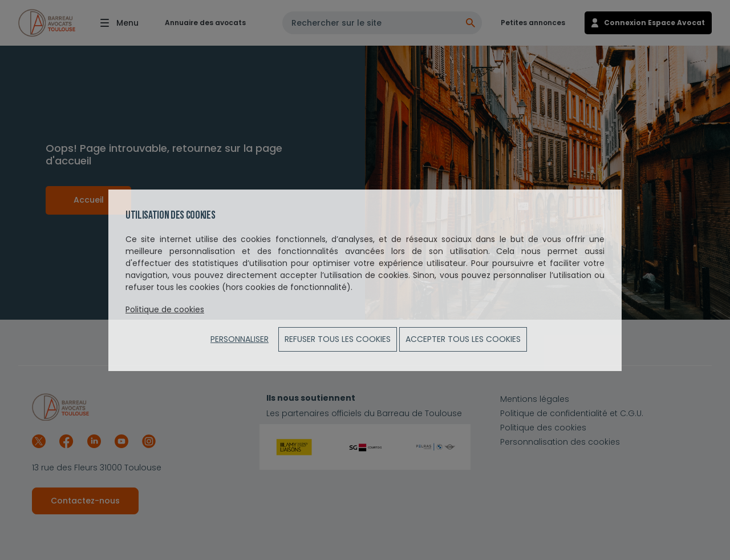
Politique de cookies (164, 309)
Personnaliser (239, 339)
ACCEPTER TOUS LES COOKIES (463, 339)
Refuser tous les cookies (338, 339)
